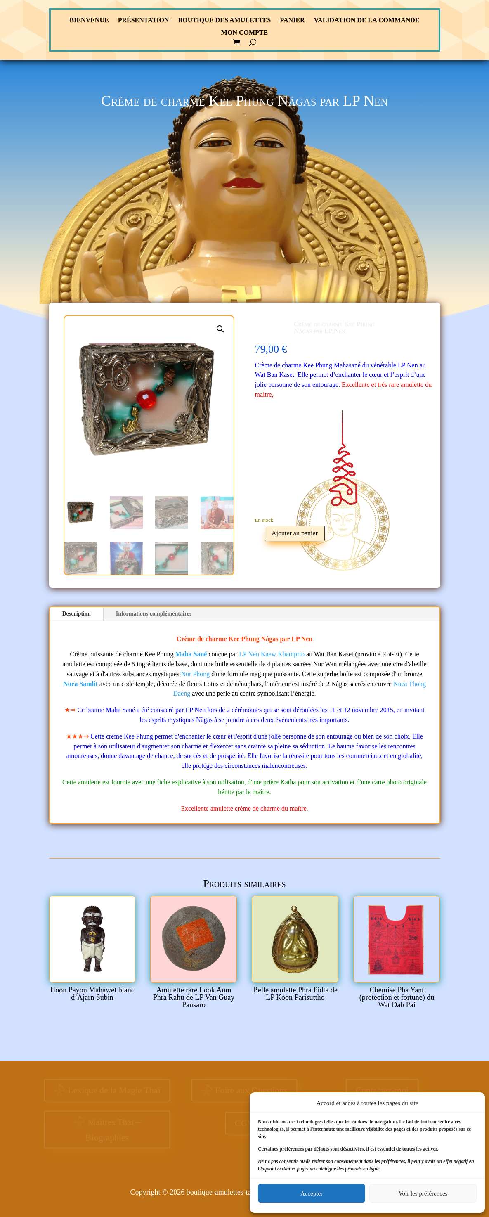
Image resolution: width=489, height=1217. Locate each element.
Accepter (311, 1193)
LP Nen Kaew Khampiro (272, 654)
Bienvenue (89, 20)
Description (76, 614)
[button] (220, 329)
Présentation (143, 20)
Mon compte (244, 33)
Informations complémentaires (154, 614)
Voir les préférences (423, 1193)
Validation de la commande (367, 20)
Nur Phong (195, 673)
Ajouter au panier (295, 533)
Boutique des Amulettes (224, 20)
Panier (292, 20)
